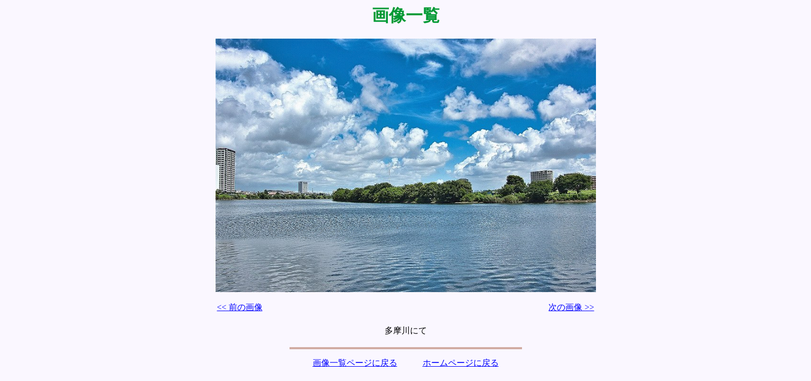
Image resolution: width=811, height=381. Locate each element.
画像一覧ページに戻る (355, 362)
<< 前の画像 (240, 307)
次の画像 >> (571, 307)
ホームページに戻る (461, 362)
